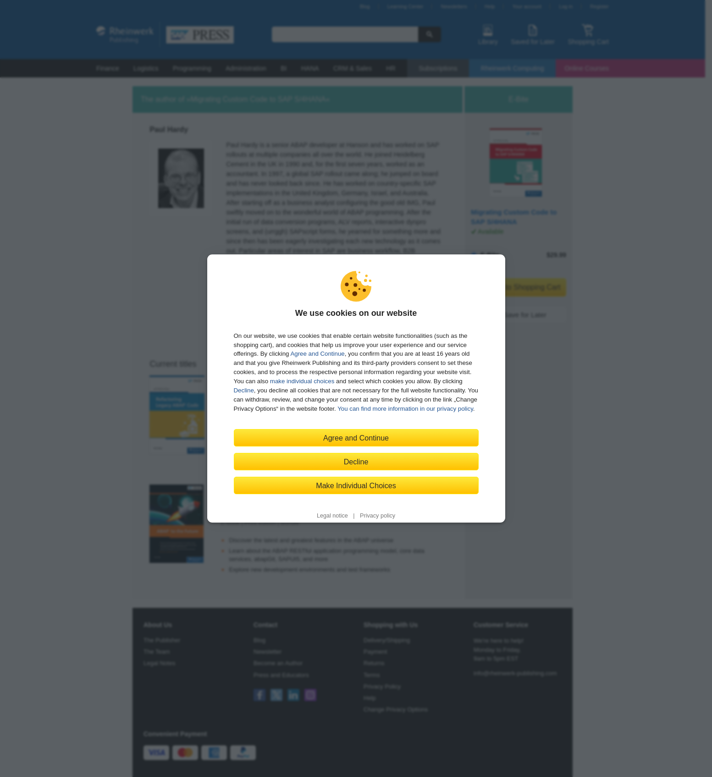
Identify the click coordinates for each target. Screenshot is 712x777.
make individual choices (302, 381)
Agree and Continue (317, 353)
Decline (244, 390)
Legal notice (332, 515)
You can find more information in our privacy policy (405, 408)
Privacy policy (377, 515)
